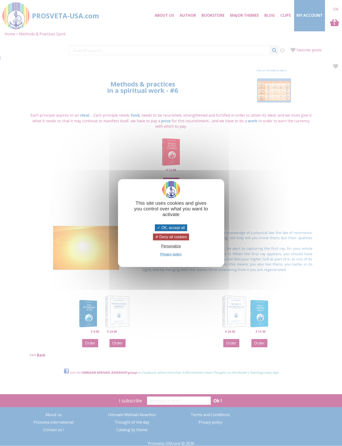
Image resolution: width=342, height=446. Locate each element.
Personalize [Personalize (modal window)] (171, 246)
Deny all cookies (171, 237)
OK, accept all (171, 228)
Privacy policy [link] (171, 254)
